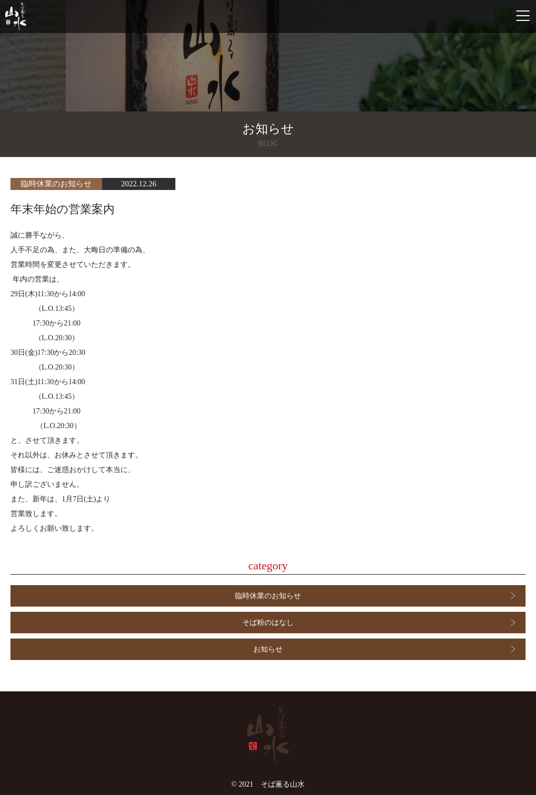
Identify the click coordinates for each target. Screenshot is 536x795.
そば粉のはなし (268, 622)
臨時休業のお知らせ (268, 596)
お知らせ (268, 649)
